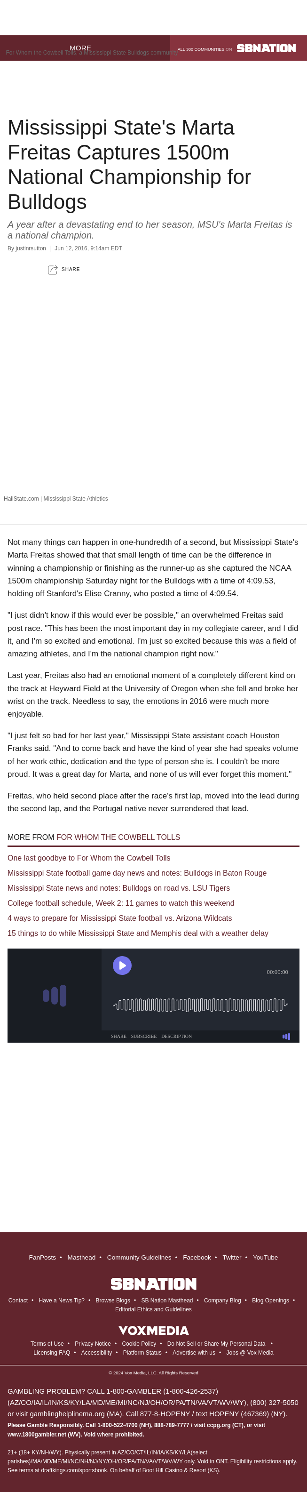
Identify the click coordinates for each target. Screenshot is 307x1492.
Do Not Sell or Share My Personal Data (216, 1343)
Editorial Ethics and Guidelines (153, 1309)
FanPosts (42, 1257)
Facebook (197, 1257)
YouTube (265, 1257)
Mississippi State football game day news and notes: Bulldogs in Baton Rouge (137, 873)
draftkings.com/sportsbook (74, 1470)
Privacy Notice (93, 1343)
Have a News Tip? (62, 1300)
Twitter (231, 1257)
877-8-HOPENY (165, 1414)
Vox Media (135, 1372)
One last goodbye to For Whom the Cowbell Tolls (89, 858)
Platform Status (142, 1352)
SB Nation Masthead (167, 1300)
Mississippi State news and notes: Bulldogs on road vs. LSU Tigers (119, 888)
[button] (64, 270)
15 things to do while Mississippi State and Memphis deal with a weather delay (138, 933)
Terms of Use (47, 1343)
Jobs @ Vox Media (250, 1352)
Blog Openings (270, 1300)
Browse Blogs (113, 1300)
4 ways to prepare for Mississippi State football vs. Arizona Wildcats (120, 918)
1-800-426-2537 (190, 1391)
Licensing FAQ (51, 1352)
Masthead (82, 1257)
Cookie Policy (139, 1343)
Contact (18, 1300)
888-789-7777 (171, 1425)
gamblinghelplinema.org (67, 1414)
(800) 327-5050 (274, 1402)
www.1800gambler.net (37, 1434)
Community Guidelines (139, 1257)
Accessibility (96, 1352)
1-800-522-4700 (117, 1425)
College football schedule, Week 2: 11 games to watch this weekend (121, 903)
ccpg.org (219, 1425)
